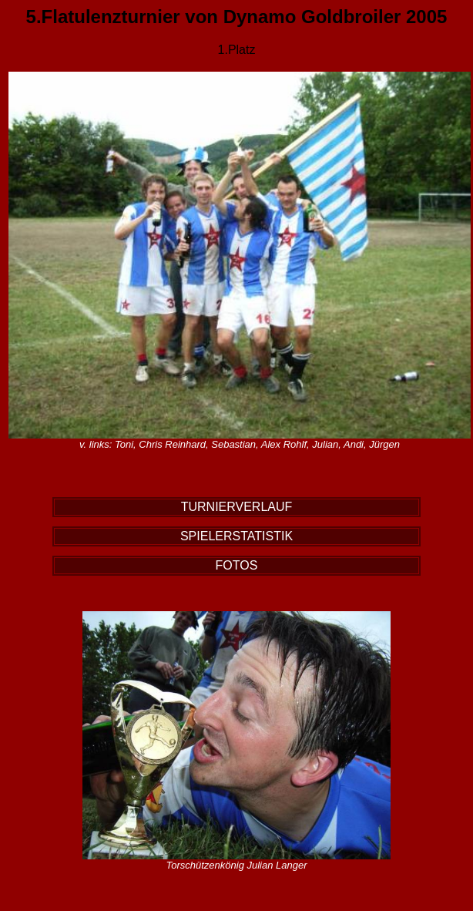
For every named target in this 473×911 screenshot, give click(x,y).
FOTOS (237, 565)
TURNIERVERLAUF (237, 506)
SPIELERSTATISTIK (236, 536)
